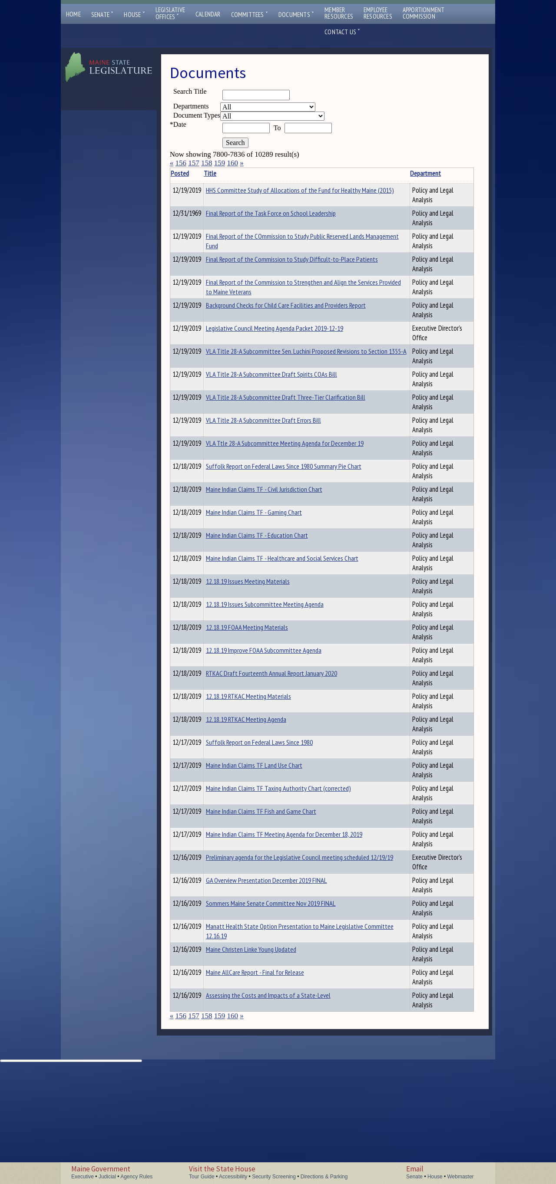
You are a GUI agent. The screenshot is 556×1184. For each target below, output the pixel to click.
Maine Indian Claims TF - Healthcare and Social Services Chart (257, 634)
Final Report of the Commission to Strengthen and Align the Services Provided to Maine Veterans (259, 325)
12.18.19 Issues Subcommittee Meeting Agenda (257, 685)
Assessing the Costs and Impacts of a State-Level (260, 1112)
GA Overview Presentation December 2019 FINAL (252, 988)
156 (180, 163)
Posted (193, 173)
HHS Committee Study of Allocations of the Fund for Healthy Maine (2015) (253, 199)
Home (73, 14)
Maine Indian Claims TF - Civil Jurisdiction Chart (255, 560)
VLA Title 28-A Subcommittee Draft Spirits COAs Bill (256, 445)
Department (323, 173)
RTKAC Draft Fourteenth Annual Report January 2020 (259, 754)
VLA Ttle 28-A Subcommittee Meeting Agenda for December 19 (261, 514)
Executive (82, 1177)
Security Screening (274, 1177)
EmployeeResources (378, 13)
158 (206, 163)
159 (219, 163)
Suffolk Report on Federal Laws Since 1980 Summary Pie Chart (258, 537)
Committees (249, 14)
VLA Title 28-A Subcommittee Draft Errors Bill (256, 491)
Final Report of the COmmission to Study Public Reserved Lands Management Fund (259, 255)
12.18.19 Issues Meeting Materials (261, 657)
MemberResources (338, 13)
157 (193, 163)
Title (223, 173)
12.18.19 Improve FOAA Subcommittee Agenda (248, 731)
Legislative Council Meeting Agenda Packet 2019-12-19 (253, 380)
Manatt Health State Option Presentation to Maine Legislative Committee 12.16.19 (261, 1039)
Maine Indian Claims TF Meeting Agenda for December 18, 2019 (258, 915)
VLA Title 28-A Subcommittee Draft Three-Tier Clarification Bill (261, 468)
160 (232, 163)
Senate (102, 14)
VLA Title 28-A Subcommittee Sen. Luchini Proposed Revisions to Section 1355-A (261, 418)
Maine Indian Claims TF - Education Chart (249, 606)
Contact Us (342, 32)
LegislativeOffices (170, 13)
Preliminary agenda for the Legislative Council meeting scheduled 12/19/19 (253, 943)
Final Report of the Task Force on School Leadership (261, 227)
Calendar (208, 14)
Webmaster (460, 1177)
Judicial (107, 1177)
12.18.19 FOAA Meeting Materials (260, 703)
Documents (296, 14)
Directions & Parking (324, 1177)
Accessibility (233, 1177)
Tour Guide (202, 1177)
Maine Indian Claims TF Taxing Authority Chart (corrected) (257, 869)
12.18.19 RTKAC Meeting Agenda (259, 795)
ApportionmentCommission (424, 13)
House (134, 14)
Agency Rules (136, 1177)
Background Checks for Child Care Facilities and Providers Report (261, 357)
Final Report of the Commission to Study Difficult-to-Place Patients (259, 287)
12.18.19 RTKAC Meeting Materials (261, 772)
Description (363, 173)
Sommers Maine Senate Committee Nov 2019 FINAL (254, 1011)
